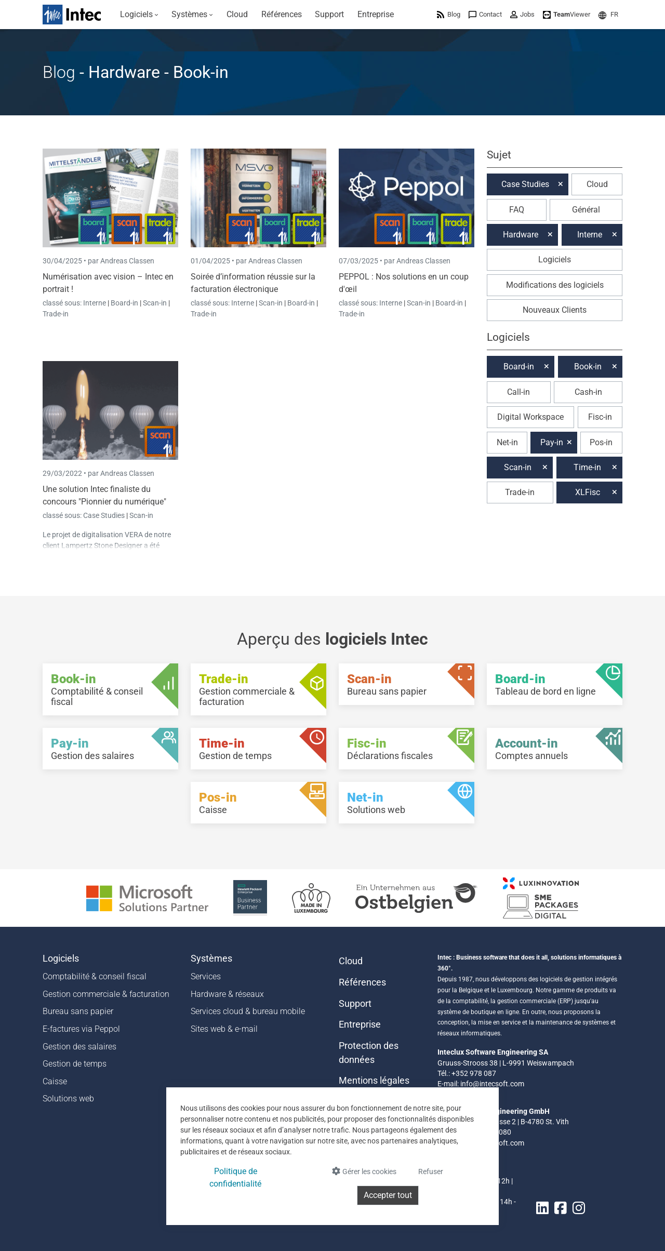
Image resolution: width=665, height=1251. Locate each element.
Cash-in (588, 392)
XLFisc (587, 492)
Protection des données (368, 1052)
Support (355, 1004)
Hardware (520, 234)
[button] (608, 14)
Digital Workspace (530, 417)
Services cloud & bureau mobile (248, 1011)
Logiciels (554, 259)
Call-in (518, 392)
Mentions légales (374, 1080)
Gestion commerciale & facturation (106, 994)
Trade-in (56, 314)
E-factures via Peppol (81, 1029)
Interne (95, 303)
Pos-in (601, 442)
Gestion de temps (75, 1064)
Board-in (124, 303)
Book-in (588, 366)
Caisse (55, 1081)
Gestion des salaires (79, 1047)
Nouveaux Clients (555, 310)
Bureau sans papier (78, 1011)
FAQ (516, 210)
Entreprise (360, 1024)
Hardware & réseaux (227, 994)
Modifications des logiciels (555, 285)
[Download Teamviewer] (566, 14)
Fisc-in (600, 417)
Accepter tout (388, 1195)
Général (586, 210)
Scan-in (155, 303)
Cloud (597, 184)
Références (362, 982)
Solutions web (68, 1098)
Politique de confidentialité (235, 1177)
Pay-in (551, 442)
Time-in (587, 467)
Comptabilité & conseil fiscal (95, 976)
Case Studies (104, 515)
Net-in (507, 442)
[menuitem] (139, 14)
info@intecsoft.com (492, 1084)
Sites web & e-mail (224, 1029)
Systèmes (211, 958)
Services (206, 976)
